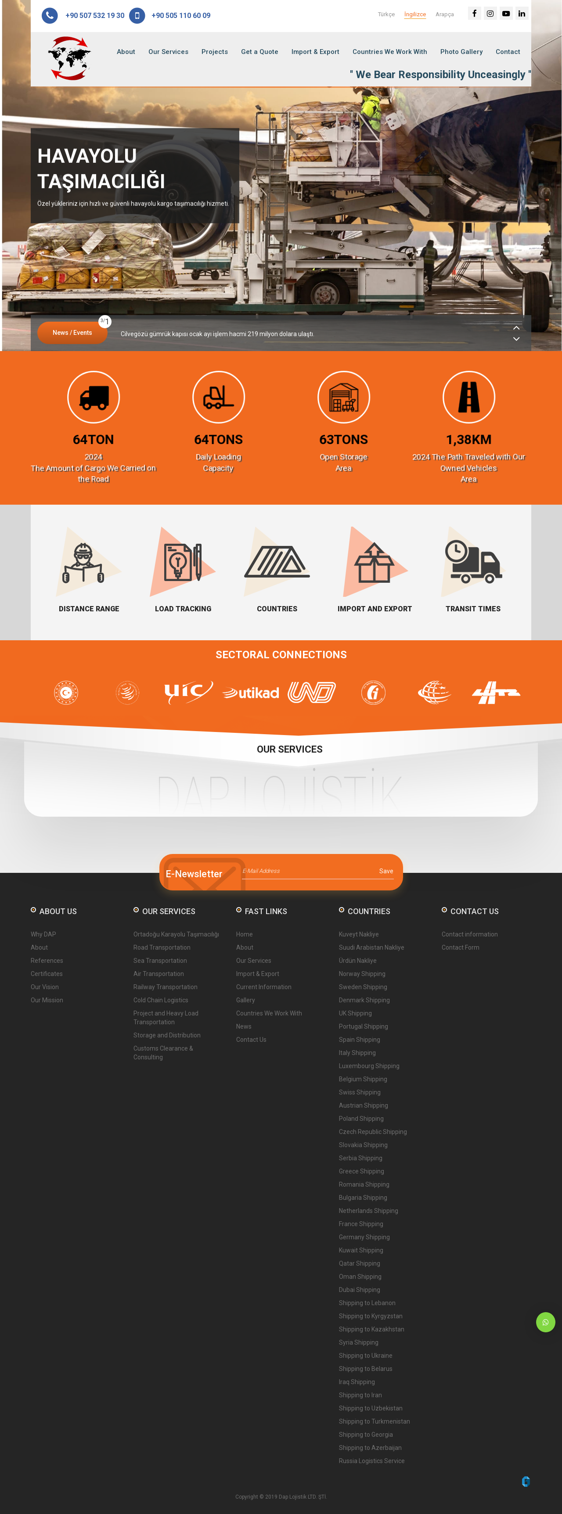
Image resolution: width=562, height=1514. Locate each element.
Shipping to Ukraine (366, 1355)
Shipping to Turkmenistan (374, 1421)
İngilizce (415, 14)
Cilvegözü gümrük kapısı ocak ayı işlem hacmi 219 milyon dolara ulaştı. (217, 333)
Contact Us (251, 1039)
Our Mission (47, 1000)
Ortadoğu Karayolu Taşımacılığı (176, 934)
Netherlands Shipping (368, 1210)
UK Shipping (355, 1013)
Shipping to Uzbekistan (371, 1408)
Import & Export (315, 52)
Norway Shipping (362, 973)
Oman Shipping (360, 1276)
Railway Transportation (165, 986)
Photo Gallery (461, 52)
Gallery (245, 1000)
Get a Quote (259, 52)
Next (547, 187)
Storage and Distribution (167, 1035)
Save (386, 871)
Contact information (470, 934)
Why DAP (43, 934)
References (47, 960)
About (126, 52)
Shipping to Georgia (366, 1434)
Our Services (168, 52)
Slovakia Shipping (363, 1144)
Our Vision (45, 986)
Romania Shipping (364, 1184)
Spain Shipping (359, 1039)
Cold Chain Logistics (160, 1000)
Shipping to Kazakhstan (371, 1329)
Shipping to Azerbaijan (370, 1447)
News (244, 1026)
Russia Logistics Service (372, 1460)
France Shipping (361, 1223)
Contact (508, 52)
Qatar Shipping (359, 1263)
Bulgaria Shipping (363, 1197)
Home (244, 934)
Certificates (47, 973)
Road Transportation (162, 947)
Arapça (445, 14)
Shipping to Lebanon (367, 1302)
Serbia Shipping (360, 1158)
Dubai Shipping (359, 1289)
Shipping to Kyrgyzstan (371, 1316)
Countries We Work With (390, 52)
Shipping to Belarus (366, 1368)
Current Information (264, 986)
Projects (215, 52)
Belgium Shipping (363, 1079)
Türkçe (386, 14)
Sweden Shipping (363, 986)
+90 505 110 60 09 (169, 16)
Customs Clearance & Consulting (163, 1053)
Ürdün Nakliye (358, 960)
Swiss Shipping (360, 1092)
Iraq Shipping (357, 1381)
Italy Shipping (357, 1052)
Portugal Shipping (363, 1026)
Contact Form (460, 947)
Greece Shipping (361, 1171)
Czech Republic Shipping (373, 1131)
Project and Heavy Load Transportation (165, 1018)
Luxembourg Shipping (369, 1065)
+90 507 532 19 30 (82, 16)
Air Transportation (158, 973)
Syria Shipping (358, 1342)
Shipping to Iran (360, 1395)
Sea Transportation (160, 960)
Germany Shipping (364, 1237)
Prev (14, 187)
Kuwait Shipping (361, 1250)
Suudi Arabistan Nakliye (371, 947)
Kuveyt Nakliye (359, 934)
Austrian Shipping (363, 1105)
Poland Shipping (361, 1118)
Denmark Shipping (364, 1000)
